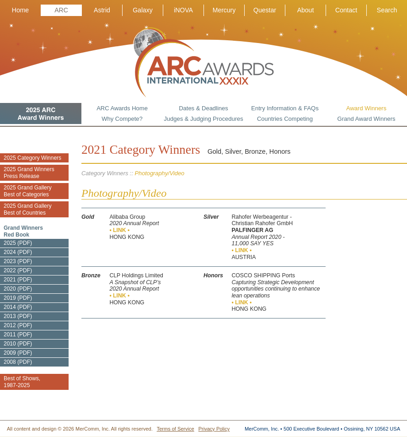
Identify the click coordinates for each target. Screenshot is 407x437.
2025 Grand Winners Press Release (29, 172)
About (305, 10)
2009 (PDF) (18, 353)
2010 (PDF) (18, 343)
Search (387, 10)
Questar (264, 10)
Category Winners (104, 173)
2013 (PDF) (18, 316)
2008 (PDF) (18, 362)
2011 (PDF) (18, 334)
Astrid (102, 10)
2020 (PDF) (18, 289)
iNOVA (183, 10)
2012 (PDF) (18, 325)
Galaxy (143, 10)
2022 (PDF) (18, 270)
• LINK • (119, 230)
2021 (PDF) (18, 279)
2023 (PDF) (18, 261)
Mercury (224, 10)
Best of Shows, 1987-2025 (22, 381)
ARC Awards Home (122, 108)
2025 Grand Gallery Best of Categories (28, 191)
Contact (346, 10)
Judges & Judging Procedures (203, 118)
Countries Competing (285, 118)
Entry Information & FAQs (284, 108)
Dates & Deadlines (203, 108)
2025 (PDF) (18, 243)
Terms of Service (175, 429)
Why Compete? (122, 118)
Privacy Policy (214, 429)
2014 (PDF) (18, 307)
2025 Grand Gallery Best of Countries (28, 209)
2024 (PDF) (18, 252)
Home (20, 10)
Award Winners (366, 108)
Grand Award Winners (366, 118)
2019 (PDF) (18, 298)
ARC (61, 10)
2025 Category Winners (32, 158)
